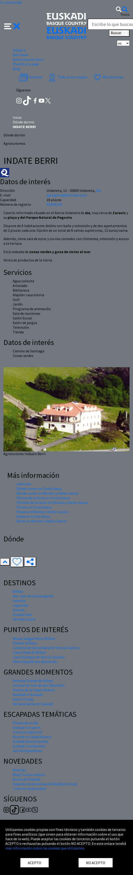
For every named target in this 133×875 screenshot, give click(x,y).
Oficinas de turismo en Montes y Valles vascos (52, 502)
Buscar (119, 33)
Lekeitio (19, 600)
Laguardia (20, 605)
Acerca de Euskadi (26, 779)
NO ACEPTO (95, 862)
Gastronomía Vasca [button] (28, 59)
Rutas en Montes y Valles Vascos (41, 521)
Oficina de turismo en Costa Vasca (43, 497)
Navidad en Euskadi (28, 694)
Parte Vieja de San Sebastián (35, 661)
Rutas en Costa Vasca (33, 516)
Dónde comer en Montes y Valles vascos (47, 493)
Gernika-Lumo (24, 619)
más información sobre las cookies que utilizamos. (45, 848)
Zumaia (19, 610)
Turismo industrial (27, 732)
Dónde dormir (24, 122)
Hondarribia (22, 614)
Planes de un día (25, 723)
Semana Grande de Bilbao (33, 680)
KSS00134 (54, 204)
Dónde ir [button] (19, 50)
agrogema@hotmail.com (67, 195)
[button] (12, 25)
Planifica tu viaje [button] (26, 64)
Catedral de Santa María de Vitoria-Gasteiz (46, 647)
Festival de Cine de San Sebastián (39, 685)
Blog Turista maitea (28, 774)
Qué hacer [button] (20, 54)
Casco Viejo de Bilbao (29, 652)
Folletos (30, 77)
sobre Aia (23, 484)
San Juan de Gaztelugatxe (33, 596)
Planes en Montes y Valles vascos (42, 511)
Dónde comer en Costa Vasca (39, 488)
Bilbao (18, 591)
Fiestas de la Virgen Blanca (34, 690)
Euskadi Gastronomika (30, 741)
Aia (98, 190)
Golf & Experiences (27, 750)
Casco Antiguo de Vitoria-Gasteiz (39, 657)
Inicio (17, 117)
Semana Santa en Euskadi (33, 703)
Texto (125, 14)
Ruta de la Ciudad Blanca (32, 736)
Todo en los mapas (67, 77)
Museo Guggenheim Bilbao (34, 638)
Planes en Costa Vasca (33, 507)
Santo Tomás (23, 699)
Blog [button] (16, 68)
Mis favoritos (108, 77)
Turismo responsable (29, 788)
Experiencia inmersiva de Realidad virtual (45, 784)
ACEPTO (34, 862)
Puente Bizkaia (25, 643)
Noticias (19, 770)
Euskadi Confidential (29, 746)
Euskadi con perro (27, 727)
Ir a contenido (11, 2)
